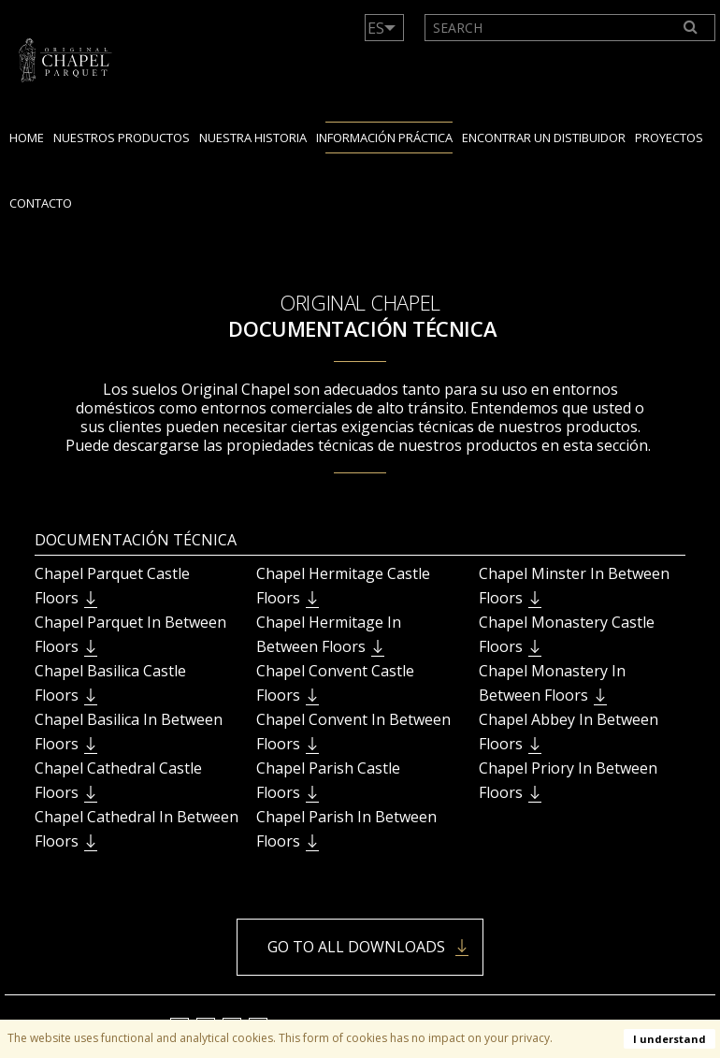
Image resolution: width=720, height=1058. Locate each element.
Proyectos (669, 137)
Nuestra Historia (253, 137)
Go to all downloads (356, 946)
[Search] (691, 27)
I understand (669, 1039)
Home (26, 137)
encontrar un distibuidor (544, 137)
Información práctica (384, 137)
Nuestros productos (121, 137)
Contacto (40, 203)
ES (375, 28)
